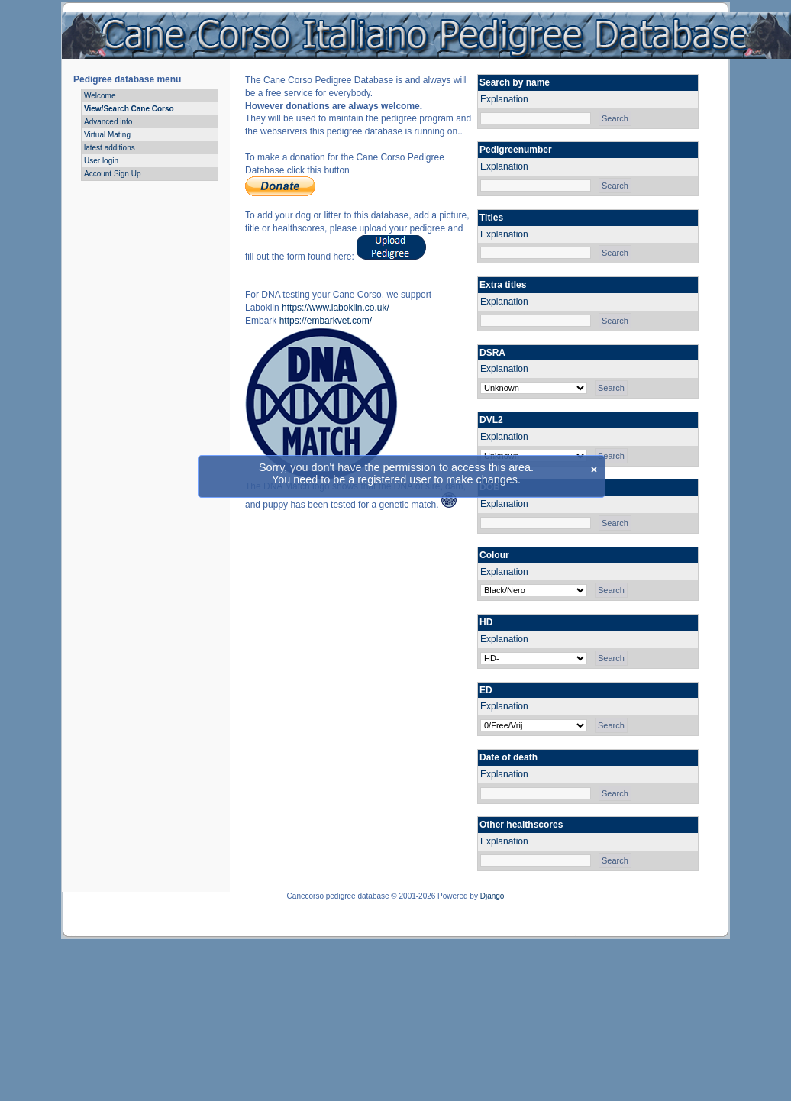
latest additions (109, 148)
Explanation (504, 99)
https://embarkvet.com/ (325, 320)
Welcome (100, 96)
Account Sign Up (112, 174)
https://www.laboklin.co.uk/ (335, 307)
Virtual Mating (107, 135)
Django (492, 896)
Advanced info (108, 122)
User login (101, 161)
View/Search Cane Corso (129, 109)
